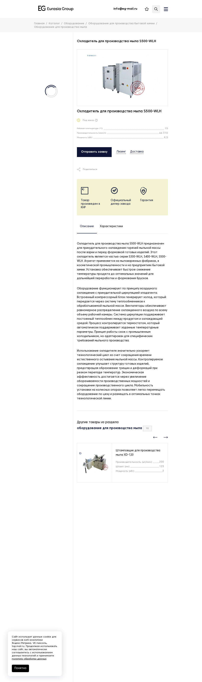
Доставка (137, 152)
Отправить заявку (94, 152)
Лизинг (121, 152)
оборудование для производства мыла (109, 428)
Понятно (20, 668)
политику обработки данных (29, 659)
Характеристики (111, 226)
